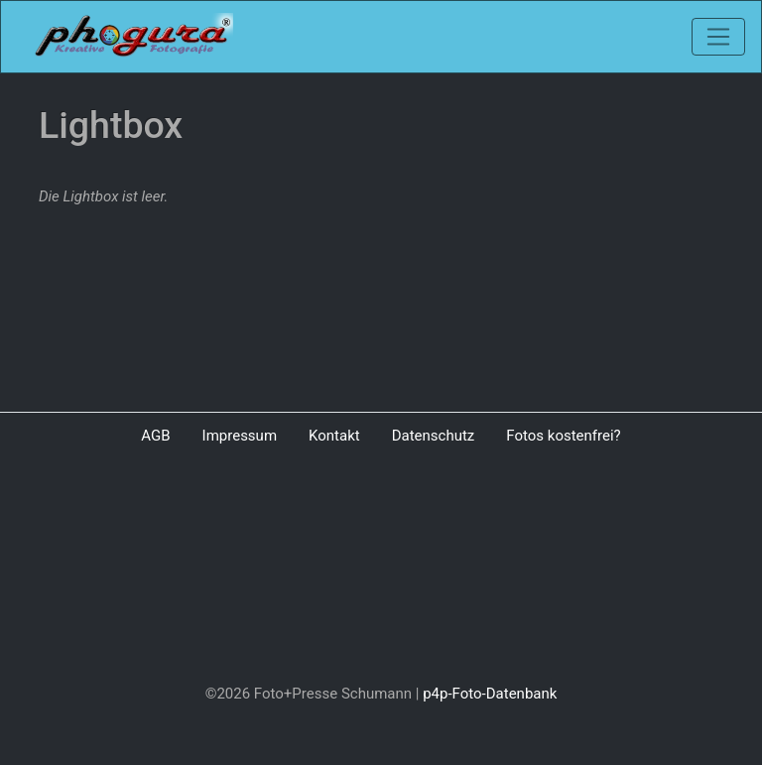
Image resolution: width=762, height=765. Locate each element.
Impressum (239, 436)
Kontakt (334, 436)
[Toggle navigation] (718, 37)
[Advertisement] (381, 568)
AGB (155, 436)
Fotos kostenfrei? (563, 436)
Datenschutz (433, 436)
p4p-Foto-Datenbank (490, 693)
